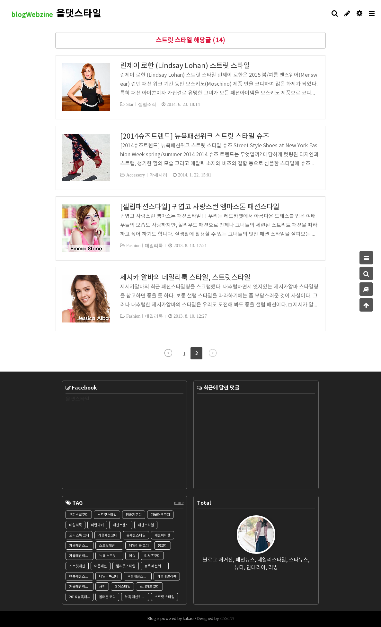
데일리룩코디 (108, 576)
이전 (168, 353)
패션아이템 (163, 535)
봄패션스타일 (136, 535)
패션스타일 (146, 525)
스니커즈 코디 (149, 587)
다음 (213, 353)
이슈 (132, 556)
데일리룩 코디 (139, 546)
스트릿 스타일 (164, 597)
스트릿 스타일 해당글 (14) (190, 40)
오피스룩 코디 (79, 535)
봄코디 (162, 546)
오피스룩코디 (78, 515)
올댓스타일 (78, 399)
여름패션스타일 (80, 576)
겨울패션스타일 (138, 576)
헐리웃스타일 (125, 566)
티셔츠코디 (152, 556)
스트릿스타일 (107, 515)
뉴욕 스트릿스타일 (111, 556)
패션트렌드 (121, 525)
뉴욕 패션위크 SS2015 (156, 566)
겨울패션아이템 (80, 587)
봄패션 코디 (107, 597)
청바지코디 (134, 515)
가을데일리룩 (166, 576)
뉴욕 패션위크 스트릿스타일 (137, 597)
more (178, 503)
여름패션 (100, 566)
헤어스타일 (122, 587)
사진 (102, 587)
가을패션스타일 (80, 546)
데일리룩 (75, 525)
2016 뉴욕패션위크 (81, 597)
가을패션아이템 (80, 556)
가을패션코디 (107, 535)
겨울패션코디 (160, 515)
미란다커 (97, 525)
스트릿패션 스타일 (111, 546)
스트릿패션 (77, 566)
